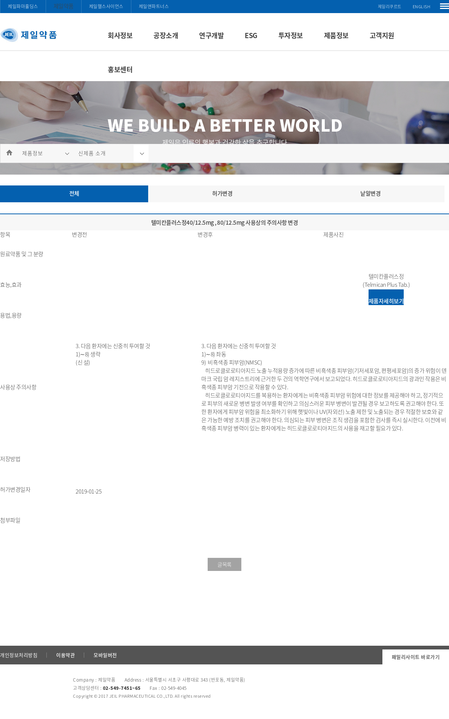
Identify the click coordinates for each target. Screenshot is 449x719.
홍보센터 (120, 69)
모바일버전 (105, 654)
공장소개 (165, 35)
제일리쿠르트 (389, 6)
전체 (74, 193)
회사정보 (120, 35)
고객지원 (382, 35)
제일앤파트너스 (154, 6)
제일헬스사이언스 (106, 6)
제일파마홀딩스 (23, 6)
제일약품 (64, 6)
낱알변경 (370, 193)
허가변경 (222, 193)
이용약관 (65, 654)
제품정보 (336, 35)
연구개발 (211, 35)
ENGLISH (422, 6)
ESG (251, 35)
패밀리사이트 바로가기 (416, 656)
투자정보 (290, 35)
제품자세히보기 (386, 301)
